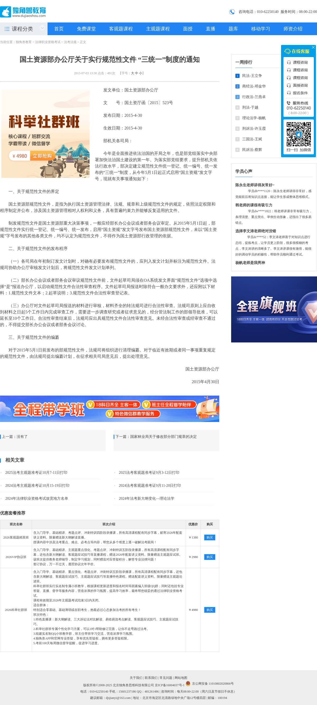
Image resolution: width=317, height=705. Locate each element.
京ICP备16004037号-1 (170, 685)
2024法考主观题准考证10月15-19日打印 (37, 486)
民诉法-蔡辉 (252, 150)
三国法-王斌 (252, 139)
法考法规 (70, 42)
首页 (59, 28)
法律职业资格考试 (47, 42)
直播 (210, 28)
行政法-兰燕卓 (254, 97)
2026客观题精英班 (16, 537)
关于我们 (136, 678)
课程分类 (22, 29)
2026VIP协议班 (16, 557)
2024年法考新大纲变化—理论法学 (146, 498)
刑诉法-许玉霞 (254, 129)
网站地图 (181, 678)
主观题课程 (158, 28)
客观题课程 (121, 28)
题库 (233, 28)
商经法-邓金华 (254, 86)
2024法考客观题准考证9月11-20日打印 (150, 486)
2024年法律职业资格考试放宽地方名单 (36, 498)
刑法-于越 (250, 107)
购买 (210, 537)
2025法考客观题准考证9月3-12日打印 (149, 473)
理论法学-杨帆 (254, 118)
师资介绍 (292, 28)
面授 (188, 28)
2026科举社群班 (16, 610)
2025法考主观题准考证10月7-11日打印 (36, 473)
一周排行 (243, 62)
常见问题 (166, 678)
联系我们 (151, 678)
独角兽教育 (24, 42)
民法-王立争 (252, 76)
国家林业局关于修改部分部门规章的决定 (163, 437)
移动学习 (260, 28)
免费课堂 (86, 28)
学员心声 (243, 171)
